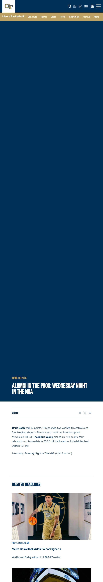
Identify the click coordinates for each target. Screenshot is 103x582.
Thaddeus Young (43, 436)
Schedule (32, 16)
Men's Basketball (13, 16)
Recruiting (74, 16)
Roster (44, 16)
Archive (86, 16)
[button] (69, 6)
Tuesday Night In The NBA (39, 453)
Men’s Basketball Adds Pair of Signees (36, 549)
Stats (53, 16)
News (62, 16)
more (96, 16)
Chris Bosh (18, 427)
